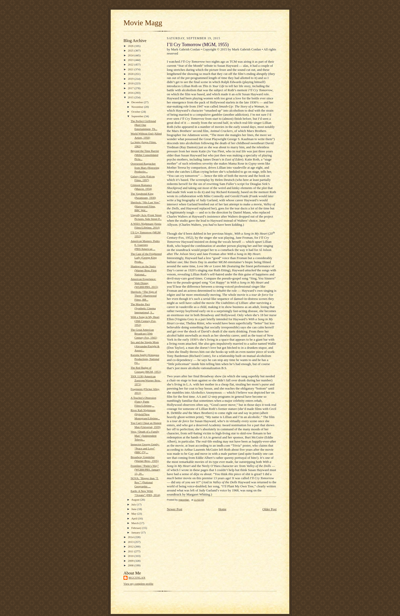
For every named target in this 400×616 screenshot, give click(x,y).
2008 (131, 565)
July (134, 504)
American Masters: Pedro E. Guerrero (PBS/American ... (145, 244)
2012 (131, 546)
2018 (131, 83)
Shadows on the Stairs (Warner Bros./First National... (144, 270)
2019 (131, 78)
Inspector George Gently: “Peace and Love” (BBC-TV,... (145, 448)
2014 (131, 537)
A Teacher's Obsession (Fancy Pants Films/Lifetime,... (143, 401)
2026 (131, 45)
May (134, 513)
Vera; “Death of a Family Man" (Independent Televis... (145, 435)
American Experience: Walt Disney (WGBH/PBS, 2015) (144, 282)
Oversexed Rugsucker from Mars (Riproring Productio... (145, 167)
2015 (131, 97)
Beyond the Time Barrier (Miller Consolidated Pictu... (145, 154)
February (136, 527)
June (134, 509)
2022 (131, 64)
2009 (131, 560)
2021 (131, 69)
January (136, 532)
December (137, 102)
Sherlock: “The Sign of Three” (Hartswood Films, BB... (144, 295)
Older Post (269, 509)
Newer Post (174, 509)
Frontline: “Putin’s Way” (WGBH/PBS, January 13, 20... (145, 469)
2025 (131, 50)
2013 (131, 541)
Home (222, 509)
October (136, 111)
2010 (131, 555)
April (134, 518)
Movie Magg (142, 23)
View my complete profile (138, 583)
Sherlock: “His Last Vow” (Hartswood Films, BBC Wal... (145, 206)
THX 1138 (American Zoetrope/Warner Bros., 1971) (146, 380)
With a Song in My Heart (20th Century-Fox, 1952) (145, 320)
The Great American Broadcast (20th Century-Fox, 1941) (144, 333)
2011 (131, 551)
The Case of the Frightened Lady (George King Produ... (146, 257)
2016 (131, 92)
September (137, 116)
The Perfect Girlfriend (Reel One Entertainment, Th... (144, 124)
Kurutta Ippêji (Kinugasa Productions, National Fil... (145, 358)
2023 (131, 59)
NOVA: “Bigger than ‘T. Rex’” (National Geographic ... (144, 482)
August (135, 499)
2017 (131, 88)
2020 (131, 73)
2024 (131, 55)
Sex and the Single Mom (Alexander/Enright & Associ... (145, 346)
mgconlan (137, 577)
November (137, 106)
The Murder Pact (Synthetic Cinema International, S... (143, 308)
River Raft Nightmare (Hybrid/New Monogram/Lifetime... (145, 414)
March (135, 523)
